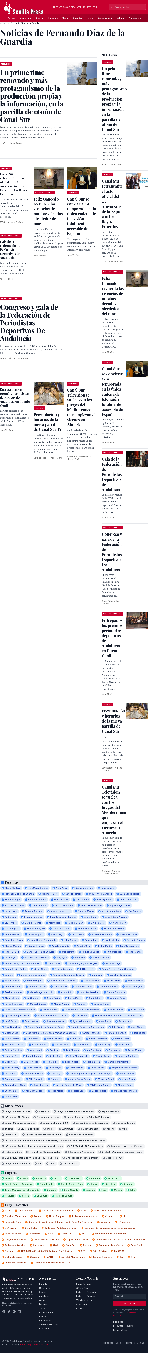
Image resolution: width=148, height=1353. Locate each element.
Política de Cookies (85, 1296)
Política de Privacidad (86, 1292)
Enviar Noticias (120, 1330)
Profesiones (134, 18)
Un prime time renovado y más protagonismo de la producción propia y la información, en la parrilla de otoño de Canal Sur (114, 99)
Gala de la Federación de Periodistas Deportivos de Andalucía (10, 249)
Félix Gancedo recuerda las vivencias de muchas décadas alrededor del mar (48, 211)
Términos (130, 1343)
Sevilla (39, 18)
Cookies (120, 1343)
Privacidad (108, 1343)
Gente (65, 18)
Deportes (77, 18)
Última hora (26, 18)
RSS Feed (44, 1328)
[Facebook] (3, 1311)
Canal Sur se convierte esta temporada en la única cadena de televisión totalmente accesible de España (81, 216)
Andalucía (53, 18)
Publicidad (118, 1322)
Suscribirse (129, 1303)
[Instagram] (14, 1311)
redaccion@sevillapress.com (34, 1344)
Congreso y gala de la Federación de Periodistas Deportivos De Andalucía (112, 551)
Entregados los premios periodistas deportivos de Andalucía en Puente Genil (15, 397)
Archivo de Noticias (48, 1324)
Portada (11, 18)
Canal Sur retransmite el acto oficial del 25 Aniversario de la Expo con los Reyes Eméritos (13, 184)
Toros (90, 18)
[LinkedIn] (19, 1311)
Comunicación (104, 18)
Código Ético (82, 1288)
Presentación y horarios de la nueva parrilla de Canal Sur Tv (48, 422)
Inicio (2, 23)
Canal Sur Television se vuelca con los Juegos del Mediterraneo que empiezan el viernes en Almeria (81, 407)
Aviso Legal (81, 1304)
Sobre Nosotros (83, 1284)
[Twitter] (9, 1311)
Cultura (120, 18)
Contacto (80, 1308)
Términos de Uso (84, 1300)
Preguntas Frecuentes (123, 1326)
